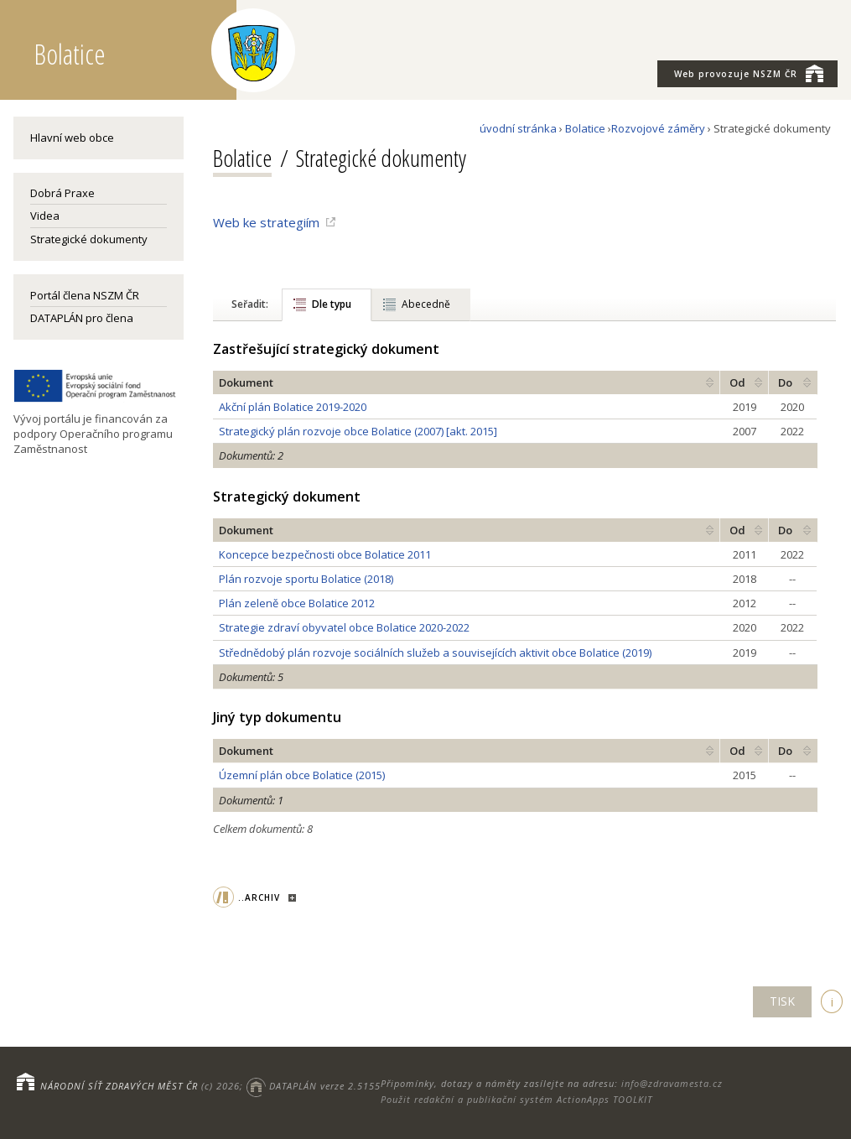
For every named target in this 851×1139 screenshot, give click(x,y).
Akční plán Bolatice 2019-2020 (292, 406)
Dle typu (331, 304)
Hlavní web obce (72, 137)
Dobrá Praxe (62, 192)
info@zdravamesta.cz (672, 1083)
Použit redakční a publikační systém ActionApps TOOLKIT (516, 1099)
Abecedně (426, 304)
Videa (45, 215)
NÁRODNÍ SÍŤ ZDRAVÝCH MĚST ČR (119, 1085)
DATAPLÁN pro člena (81, 317)
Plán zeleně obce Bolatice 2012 (297, 603)
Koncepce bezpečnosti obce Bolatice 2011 (325, 554)
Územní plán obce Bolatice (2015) (302, 775)
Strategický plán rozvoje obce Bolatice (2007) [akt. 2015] (358, 431)
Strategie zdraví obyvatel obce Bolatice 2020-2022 (344, 627)
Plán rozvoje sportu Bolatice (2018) (306, 578)
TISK (782, 1001)
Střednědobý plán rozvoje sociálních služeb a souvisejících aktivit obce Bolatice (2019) (435, 652)
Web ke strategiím (266, 222)
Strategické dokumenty (89, 239)
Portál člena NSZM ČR (84, 295)
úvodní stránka (518, 128)
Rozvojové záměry (658, 128)
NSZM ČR (748, 73)
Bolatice (585, 128)
